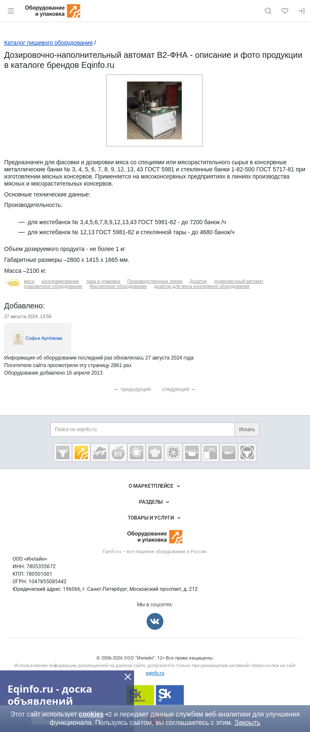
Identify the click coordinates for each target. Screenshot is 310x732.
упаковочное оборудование (53, 286)
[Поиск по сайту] (268, 11)
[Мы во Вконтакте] (155, 621)
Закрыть (248, 722)
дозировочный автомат (239, 281)
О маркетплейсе (155, 486)
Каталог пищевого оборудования (48, 42)
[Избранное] (284, 11)
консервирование (60, 281)
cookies (95, 714)
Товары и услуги (155, 518)
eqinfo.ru (155, 673)
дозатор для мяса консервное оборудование (202, 286)
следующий (175, 389)
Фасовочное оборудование (118, 286)
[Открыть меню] (11, 11)
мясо (29, 281)
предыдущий (136, 389)
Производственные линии (155, 281)
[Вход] (301, 11)
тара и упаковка (103, 281)
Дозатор (198, 281)
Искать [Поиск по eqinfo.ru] (247, 429)
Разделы (155, 502)
